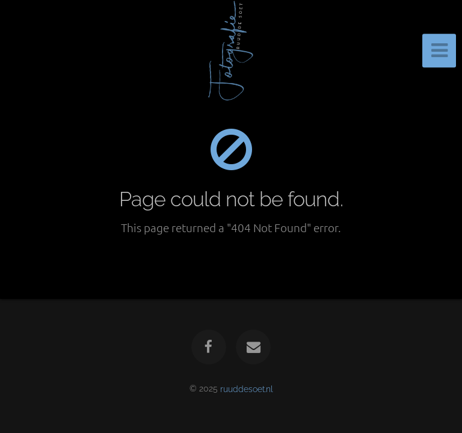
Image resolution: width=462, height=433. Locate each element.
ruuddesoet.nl (246, 388)
